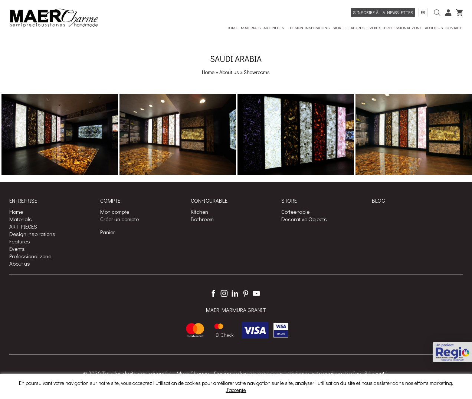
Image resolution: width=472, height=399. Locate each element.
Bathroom (202, 219)
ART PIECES (23, 226)
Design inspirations (32, 233)
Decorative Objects (304, 219)
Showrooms (257, 72)
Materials (20, 219)
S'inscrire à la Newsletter (383, 12)
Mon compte (114, 211)
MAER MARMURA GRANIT (236, 309)
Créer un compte (119, 219)
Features (19, 241)
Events (17, 248)
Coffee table (295, 211)
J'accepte (236, 389)
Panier (107, 232)
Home (208, 72)
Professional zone (30, 256)
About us (229, 72)
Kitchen (199, 211)
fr (423, 12)
